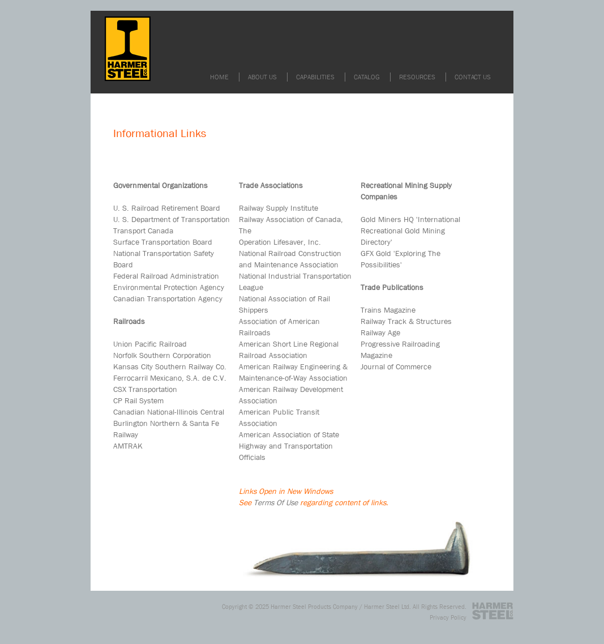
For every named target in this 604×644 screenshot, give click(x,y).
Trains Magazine (388, 310)
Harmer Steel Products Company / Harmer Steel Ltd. (341, 606)
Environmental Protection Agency (168, 287)
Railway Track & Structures (406, 321)
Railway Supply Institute (278, 208)
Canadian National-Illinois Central (168, 412)
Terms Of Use (276, 502)
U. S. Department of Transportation (171, 219)
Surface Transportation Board (162, 242)
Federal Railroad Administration (166, 276)
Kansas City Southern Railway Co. (169, 366)
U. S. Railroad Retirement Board (166, 208)
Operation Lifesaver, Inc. (280, 242)
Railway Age (380, 332)
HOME (219, 77)
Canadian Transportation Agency (167, 298)
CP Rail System (138, 400)
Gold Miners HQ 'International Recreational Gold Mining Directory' (410, 230)
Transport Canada (143, 230)
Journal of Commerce (396, 366)
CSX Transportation (145, 389)
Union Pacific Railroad (150, 344)
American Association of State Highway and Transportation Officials (289, 445)
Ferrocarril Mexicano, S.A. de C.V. (169, 378)
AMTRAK (128, 446)
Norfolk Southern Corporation (162, 355)
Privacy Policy (448, 617)
